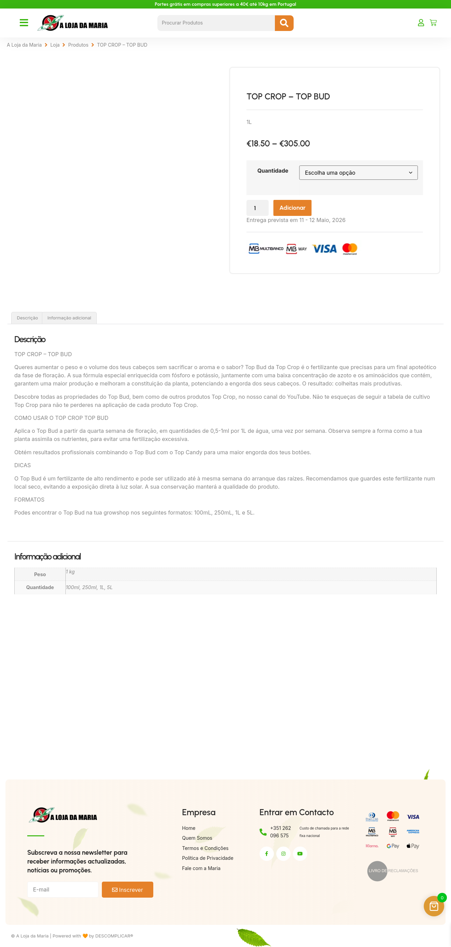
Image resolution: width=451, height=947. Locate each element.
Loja (55, 45)
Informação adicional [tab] (69, 317)
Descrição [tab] (27, 317)
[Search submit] (284, 23)
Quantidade (290, 170)
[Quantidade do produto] (275, 208)
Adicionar (312, 208)
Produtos (78, 45)
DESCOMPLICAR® (114, 935)
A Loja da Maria (24, 45)
